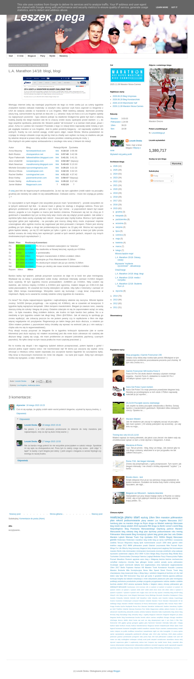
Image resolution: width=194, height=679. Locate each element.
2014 (115, 296)
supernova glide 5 (123, 642)
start (136, 517)
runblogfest (125, 639)
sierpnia (119, 227)
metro (112, 631)
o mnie (145, 579)
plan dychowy (150, 531)
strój (181, 639)
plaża (174, 634)
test (142, 565)
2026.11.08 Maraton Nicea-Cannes (128, 106)
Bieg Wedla (173, 554)
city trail (179, 573)
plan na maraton (126, 523)
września (120, 223)
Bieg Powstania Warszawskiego (140, 529)
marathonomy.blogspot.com (39, 164)
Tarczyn (120, 543)
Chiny (181, 595)
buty (149, 548)
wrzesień (154, 645)
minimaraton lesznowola (145, 551)
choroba (131, 562)
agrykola (136, 559)
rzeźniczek (129, 565)
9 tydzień (133, 592)
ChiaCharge (120, 270)
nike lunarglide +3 (166, 631)
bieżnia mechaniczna (174, 559)
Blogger (116, 671)
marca (119, 246)
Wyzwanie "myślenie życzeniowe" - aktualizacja (128, 265)
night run (156, 631)
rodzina (166, 581)
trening (179, 531)
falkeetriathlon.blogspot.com (39, 157)
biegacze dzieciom (155, 615)
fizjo (181, 620)
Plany (42, 56)
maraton (165, 517)
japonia (172, 576)
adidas (161, 609)
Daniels (112, 598)
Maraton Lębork (117, 537)
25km (167, 590)
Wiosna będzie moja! (124, 253)
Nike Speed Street (157, 570)
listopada (120, 215)
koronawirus (177, 548)
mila (124, 551)
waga (120, 545)
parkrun (170, 529)
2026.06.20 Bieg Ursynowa (124, 96)
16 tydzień (125, 590)
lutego (118, 250)
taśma (141, 642)
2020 (115, 189)
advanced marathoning (118, 612)
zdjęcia (131, 554)
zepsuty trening (122, 648)
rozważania (177, 540)
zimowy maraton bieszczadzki (138, 648)
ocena (175, 631)
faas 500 (123, 576)
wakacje (179, 551)
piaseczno (162, 579)
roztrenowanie (149, 543)
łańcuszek (122, 587)
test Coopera (149, 642)
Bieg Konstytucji (139, 534)
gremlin (113, 540)
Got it (174, 7)
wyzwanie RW (145, 526)
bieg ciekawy (127, 531)
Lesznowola (160, 545)
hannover (151, 623)
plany (143, 520)
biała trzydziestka (164, 612)
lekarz (172, 626)
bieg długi (138, 531)
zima (158, 565)
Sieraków (151, 606)
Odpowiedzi (24, 419)
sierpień (154, 639)
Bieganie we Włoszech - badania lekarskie (144, 493)
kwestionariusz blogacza (145, 626)
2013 (115, 300)
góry (146, 623)
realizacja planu (34, 385)
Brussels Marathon (163, 595)
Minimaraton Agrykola (156, 603)
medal (180, 628)
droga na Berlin (158, 526)
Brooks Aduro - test (134, 477)
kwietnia (119, 242)
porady (164, 562)
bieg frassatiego (122, 615)
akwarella (130, 612)
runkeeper (133, 639)
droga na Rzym (141, 523)
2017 (115, 201)
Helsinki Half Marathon (138, 598)
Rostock (128, 559)
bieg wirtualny (133, 615)
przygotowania (157, 581)
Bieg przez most (125, 595)
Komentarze (157, 181)
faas (137, 562)
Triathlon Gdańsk (122, 609)
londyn (150, 562)
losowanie (118, 628)
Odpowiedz (21, 413)
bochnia (170, 573)
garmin (175, 543)
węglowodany (150, 565)
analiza (136, 612)
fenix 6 (172, 620)
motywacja (137, 579)
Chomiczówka (124, 556)
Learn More (162, 7)
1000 (164, 543)
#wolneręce (131, 587)
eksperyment (155, 620)
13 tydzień (168, 587)
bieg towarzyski (127, 573)
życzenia (176, 648)
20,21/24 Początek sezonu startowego (142, 403)
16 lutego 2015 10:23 (35, 405)
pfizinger (145, 634)
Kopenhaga (178, 598)
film (177, 620)
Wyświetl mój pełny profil (121, 154)
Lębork (150, 534)
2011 (115, 307)
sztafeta (113, 543)
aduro (181, 609)
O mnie (20, 56)
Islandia (155, 598)
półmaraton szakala (166, 637)
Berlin (123, 567)
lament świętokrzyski (162, 626)
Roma (135, 606)
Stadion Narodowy (170, 606)
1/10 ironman (140, 587)
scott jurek (146, 639)
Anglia (142, 592)
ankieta (142, 612)
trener (165, 642)
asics (142, 559)
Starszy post (97, 514)
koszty (128, 626)
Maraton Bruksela (117, 570)
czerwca (119, 235)
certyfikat (160, 617)
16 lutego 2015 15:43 (51, 425)
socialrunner (161, 639)
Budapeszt (174, 595)
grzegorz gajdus (138, 623)
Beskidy (167, 592)
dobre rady (114, 576)
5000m (162, 537)
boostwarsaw (130, 617)
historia (165, 576)
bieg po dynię (158, 540)
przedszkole (131, 581)
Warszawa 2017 (175, 520)
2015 (115, 208)
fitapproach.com (34, 184)
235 (163, 590)
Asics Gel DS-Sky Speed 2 (154, 592)
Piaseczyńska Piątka (174, 556)
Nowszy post (15, 514)
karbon (112, 626)
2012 (115, 303)
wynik (167, 645)
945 (137, 592)
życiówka (149, 537)
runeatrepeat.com (34, 171)
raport (121, 565)
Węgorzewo (154, 609)
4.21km (147, 554)
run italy (118, 639)
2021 (115, 185)
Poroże (169, 570)
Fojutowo (129, 567)
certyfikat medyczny (118, 562)
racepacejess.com (35, 161)
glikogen (143, 562)
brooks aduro (145, 617)
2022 (115, 181)
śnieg (151, 648)
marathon (145, 628)
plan (112, 520)
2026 (115, 166)
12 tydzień (160, 587)
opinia (180, 631)
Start (11, 56)
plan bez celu (170, 534)
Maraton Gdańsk (145, 601)
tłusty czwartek (173, 642)
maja (118, 239)
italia (171, 623)
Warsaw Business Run (137, 609)
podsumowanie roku (166, 531)
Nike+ (180, 603)
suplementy (134, 642)
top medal (158, 642)
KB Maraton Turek (149, 567)
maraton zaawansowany (169, 628)
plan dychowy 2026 (165, 634)
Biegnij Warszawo (174, 537)
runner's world (172, 526)
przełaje (140, 581)
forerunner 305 (115, 623)
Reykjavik (129, 606)
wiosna (131, 584)
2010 (155, 590)
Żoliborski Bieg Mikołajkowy (163, 648)
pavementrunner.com (36, 177)
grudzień (158, 576)
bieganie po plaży (176, 615)
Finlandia (119, 598)
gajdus (124, 623)
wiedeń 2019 (132, 526)
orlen (180, 543)
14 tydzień (176, 587)
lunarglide (133, 628)
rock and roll (177, 637)
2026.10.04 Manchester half (125, 103)
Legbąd (150, 556)
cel (174, 573)
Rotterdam (121, 540)
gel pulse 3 (149, 576)
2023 (115, 177)
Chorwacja (135, 556)
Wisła (148, 609)
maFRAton (168, 540)
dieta (169, 543)
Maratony (64, 56)
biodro (119, 617)
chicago (166, 617)
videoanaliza (139, 645)
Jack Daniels (163, 598)
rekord (119, 520)
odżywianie (152, 579)
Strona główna (56, 514)
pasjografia (129, 634)
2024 (115, 174)
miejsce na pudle (121, 631)
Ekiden (179, 534)
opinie (112, 634)
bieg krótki (148, 540)
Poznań (174, 545)
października (121, 219)
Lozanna (179, 567)
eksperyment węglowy (160, 548)
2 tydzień (133, 590)
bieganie (166, 615)
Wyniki (52, 56)
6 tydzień (119, 592)
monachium (139, 631)
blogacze (143, 548)
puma (170, 562)
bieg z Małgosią (151, 559)
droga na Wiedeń (156, 523)
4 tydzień (177, 590)
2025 (115, 170)
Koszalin (171, 567)
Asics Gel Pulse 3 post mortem (139, 387)
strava (177, 639)
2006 (138, 590)
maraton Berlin (116, 551)
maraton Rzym (155, 628)
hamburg (114, 523)
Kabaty (171, 598)
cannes (153, 617)
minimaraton (131, 551)
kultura (133, 626)
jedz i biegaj (177, 623)
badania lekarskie (152, 612)
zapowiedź (172, 645)
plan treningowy (176, 579)
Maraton (114, 118)
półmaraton (176, 517)
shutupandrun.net (34, 154)
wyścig (144, 517)
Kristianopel (127, 601)
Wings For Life (116, 548)
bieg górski (158, 534)
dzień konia (133, 620)
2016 (115, 204)
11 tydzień (152, 587)
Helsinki (126, 598)
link (57, 151)
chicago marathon (176, 617)
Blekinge (153, 595)
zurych (158, 543)
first (171, 548)
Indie (149, 598)
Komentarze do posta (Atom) (32, 518)
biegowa (113, 617)
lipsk (141, 543)
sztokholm (167, 551)
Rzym (180, 545)
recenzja (159, 551)
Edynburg (161, 529)
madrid (139, 628)
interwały (165, 623)
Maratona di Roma (134, 445)
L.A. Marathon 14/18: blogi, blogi (129, 274)
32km (172, 590)
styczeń (113, 642)
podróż (157, 562)
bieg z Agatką (144, 615)
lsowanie (126, 628)
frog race (140, 576)
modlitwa (131, 631)
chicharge (113, 620)
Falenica (143, 556)
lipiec (177, 626)
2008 (147, 590)
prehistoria (122, 581)
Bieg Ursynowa (162, 554)
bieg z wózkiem (150, 573)
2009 (151, 590)
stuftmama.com (33, 181)
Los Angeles (22, 385)
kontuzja (113, 579)
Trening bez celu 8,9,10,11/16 (126, 435)
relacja (123, 526)
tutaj (13, 190)
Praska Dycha (120, 606)
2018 (115, 197)
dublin (126, 620)
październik (137, 634)
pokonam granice (116, 637)
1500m (118, 590)
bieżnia (162, 559)
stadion (173, 581)
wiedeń (150, 520)
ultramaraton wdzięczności (125, 645)
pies (168, 579)
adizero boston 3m (171, 609)
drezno (120, 620)
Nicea (145, 570)
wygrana (161, 645)
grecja (129, 623)
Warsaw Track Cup (134, 537)
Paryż (163, 556)
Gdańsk (152, 545)
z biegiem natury (156, 584)
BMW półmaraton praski (138, 545)
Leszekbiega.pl (158, 133)
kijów (117, 626)
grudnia (119, 212)
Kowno (112, 601)
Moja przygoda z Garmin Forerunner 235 (144, 355)
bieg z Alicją (139, 573)
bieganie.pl (161, 573)
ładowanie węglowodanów (171, 565)
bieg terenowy (133, 548)
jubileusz (179, 576)
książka (120, 579)
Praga (112, 606)
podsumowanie (132, 520)
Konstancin (162, 567)
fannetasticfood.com (36, 151)
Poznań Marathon (117, 559)
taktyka (137, 565)
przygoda (147, 581)
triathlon (113, 545)
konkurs (122, 626)
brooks (137, 617)
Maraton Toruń (157, 601)
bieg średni (115, 526)
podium (179, 634)
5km (112, 129)
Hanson (137, 567)
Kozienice (119, 601)
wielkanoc (147, 645)
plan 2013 (153, 634)
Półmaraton (116, 122)
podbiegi (113, 581)
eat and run (142, 620)
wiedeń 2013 (122, 584)
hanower (159, 623)
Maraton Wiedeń (133, 419)
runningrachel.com (35, 174)
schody (139, 639)
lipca (118, 231)
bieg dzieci (175, 612)
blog (123, 617)
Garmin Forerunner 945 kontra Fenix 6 (143, 371)
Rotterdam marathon (134, 540)
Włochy (125, 548)
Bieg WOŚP (174, 592)
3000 (141, 554)
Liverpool (135, 601)
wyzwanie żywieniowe (119, 554)
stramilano (170, 639)
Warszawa (177, 523)
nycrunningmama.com (37, 167)
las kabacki (128, 579)
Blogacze (32, 56)
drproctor (20, 405)
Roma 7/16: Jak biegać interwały (140, 461)
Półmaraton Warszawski (120, 534)
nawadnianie (147, 631)
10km (113, 125)
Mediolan (157, 556)
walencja (169, 523)
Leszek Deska (30, 425)
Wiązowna (128, 543)
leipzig (136, 543)
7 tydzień (126, 592)
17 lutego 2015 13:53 (51, 441)
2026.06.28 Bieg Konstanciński (126, 99)
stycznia (119, 291)
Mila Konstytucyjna (134, 570)
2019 (115, 193)
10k (147, 587)
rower (112, 639)
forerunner (132, 576)
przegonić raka (137, 637)
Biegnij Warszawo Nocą (140, 595)
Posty (154, 176)
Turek (175, 570)
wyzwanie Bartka (141, 584)
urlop (174, 551)
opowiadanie (119, 634)
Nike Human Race (171, 603)
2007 (142, 590)
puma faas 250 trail (151, 637)
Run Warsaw (142, 606)
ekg (149, 620)
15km (112, 567)
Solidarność (159, 606)
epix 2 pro (165, 620)
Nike (168, 545)
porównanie (127, 637)
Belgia (152, 554)
